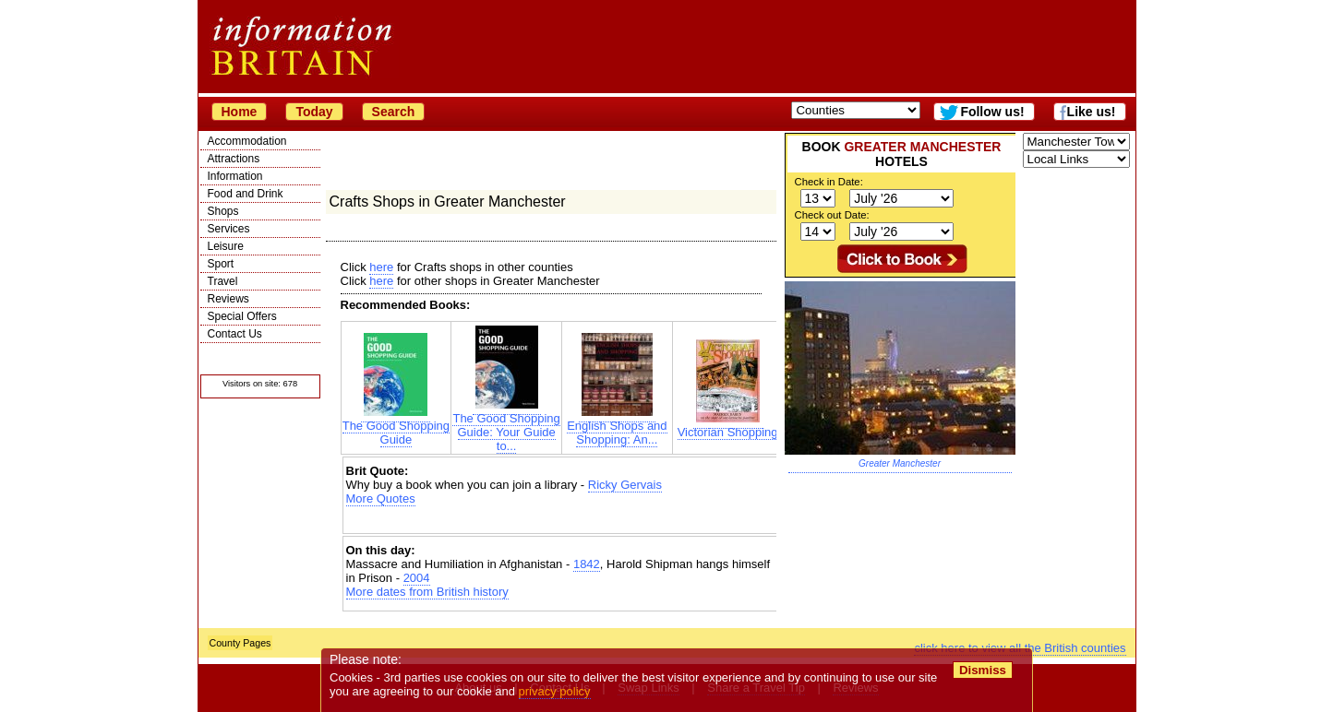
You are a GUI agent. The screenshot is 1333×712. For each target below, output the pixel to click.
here (381, 267)
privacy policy (555, 691)
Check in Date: (829, 181)
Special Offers (242, 316)
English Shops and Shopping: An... (616, 427)
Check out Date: (832, 214)
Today (313, 111)
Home (240, 111)
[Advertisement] (562, 521)
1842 (586, 564)
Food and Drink (245, 193)
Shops (223, 211)
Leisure (226, 246)
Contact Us (235, 333)
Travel (223, 281)
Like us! (1091, 111)
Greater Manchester (900, 463)
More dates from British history (427, 592)
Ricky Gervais (625, 485)
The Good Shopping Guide (396, 427)
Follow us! (992, 111)
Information (235, 176)
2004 (416, 578)
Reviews (228, 298)
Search (393, 111)
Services (229, 228)
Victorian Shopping (728, 426)
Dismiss (982, 670)
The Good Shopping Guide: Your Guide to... (505, 426)
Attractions (234, 158)
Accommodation (247, 141)
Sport (221, 263)
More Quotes (380, 498)
